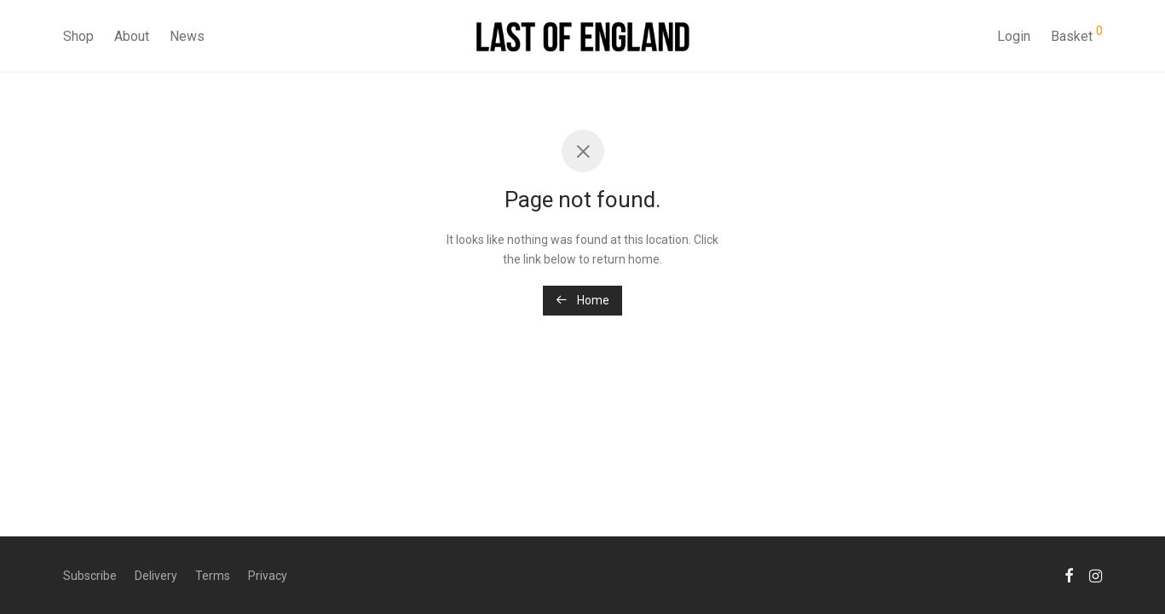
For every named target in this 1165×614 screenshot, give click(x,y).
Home (582, 300)
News (187, 36)
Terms (212, 575)
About (131, 36)
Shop (78, 36)
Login (1013, 36)
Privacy (267, 575)
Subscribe (90, 575)
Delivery (156, 575)
